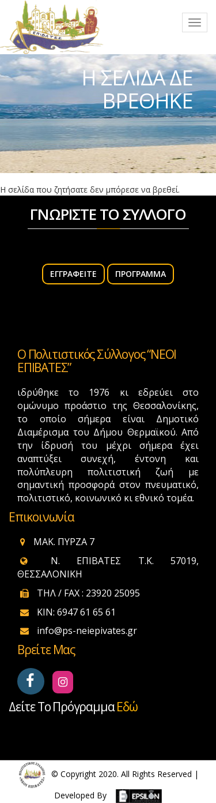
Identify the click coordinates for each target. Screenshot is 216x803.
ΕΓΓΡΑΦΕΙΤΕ (73, 273)
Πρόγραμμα (140, 273)
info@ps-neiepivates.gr (87, 630)
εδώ (126, 707)
